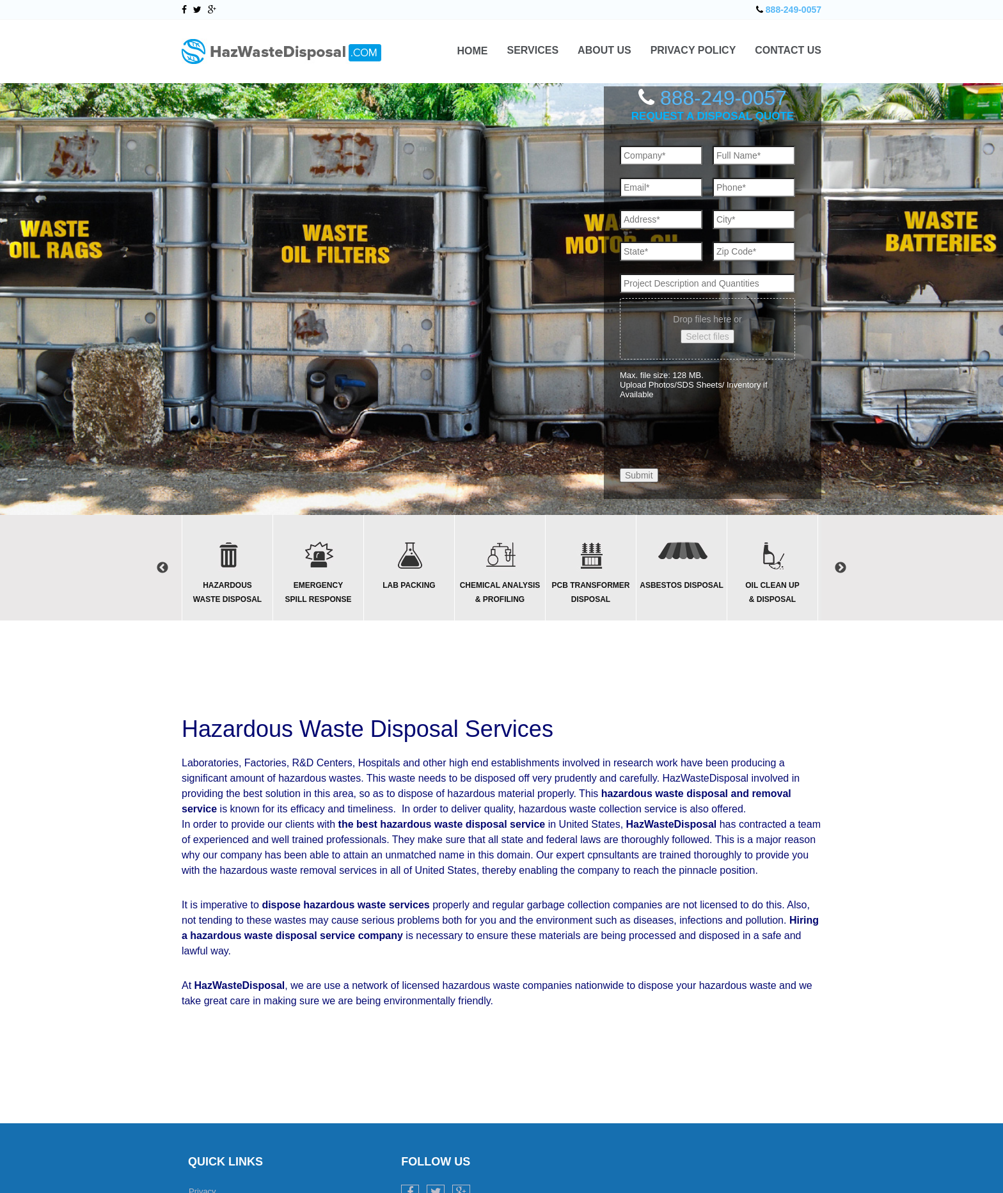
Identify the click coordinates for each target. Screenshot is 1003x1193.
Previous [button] (162, 568)
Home (472, 50)
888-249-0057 (793, 9)
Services (532, 50)
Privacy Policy (693, 50)
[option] (227, 567)
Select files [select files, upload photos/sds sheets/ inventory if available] (707, 336)
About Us (604, 50)
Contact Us (788, 50)
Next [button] (840, 568)
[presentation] (717, 423)
